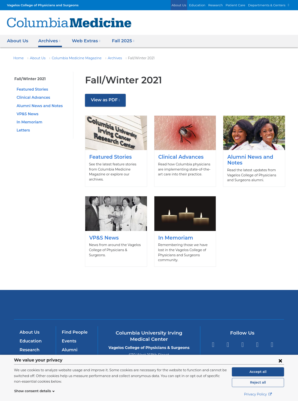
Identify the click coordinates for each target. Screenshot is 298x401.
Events (68, 336)
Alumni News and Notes (38, 106)
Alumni (69, 344)
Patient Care (240, 5)
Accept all (258, 372)
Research (222, 5)
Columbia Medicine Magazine (70, 58)
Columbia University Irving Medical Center (85, 299)
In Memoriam (28, 122)
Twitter (228, 340)
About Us (189, 5)
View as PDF (107, 101)
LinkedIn (257, 340)
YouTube (242, 340)
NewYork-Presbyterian (149, 302)
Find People (73, 327)
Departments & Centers (268, 5)
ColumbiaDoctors (216, 299)
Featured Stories (31, 89)
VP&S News (27, 114)
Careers (69, 353)
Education (205, 5)
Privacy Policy (258, 394)
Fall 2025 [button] (119, 40)
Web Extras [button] (84, 40)
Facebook (213, 340)
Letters (23, 130)
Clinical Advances (32, 97)
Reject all (258, 382)
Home (17, 58)
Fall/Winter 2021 (28, 79)
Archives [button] (48, 40)
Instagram (272, 340)
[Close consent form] (280, 360)
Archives (105, 58)
